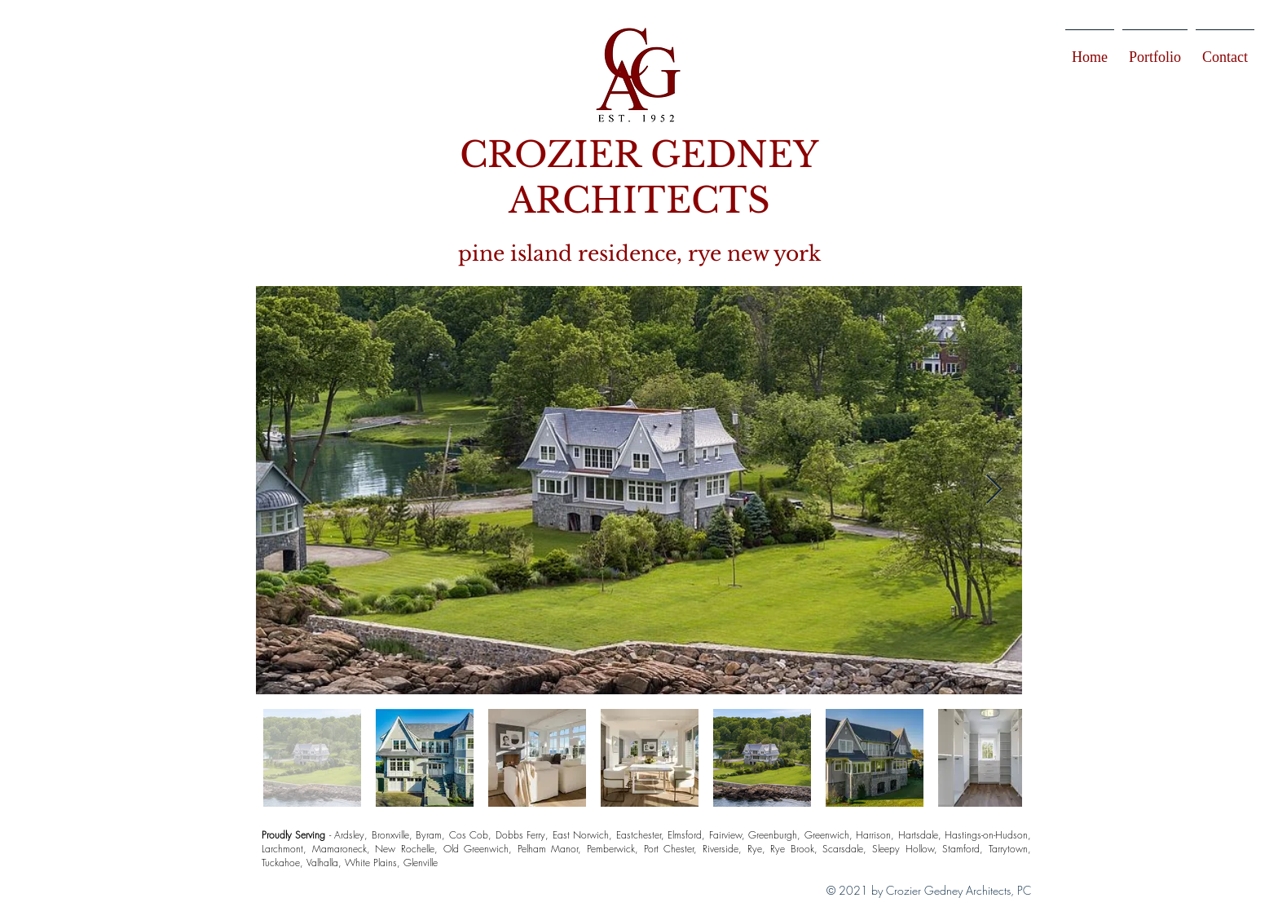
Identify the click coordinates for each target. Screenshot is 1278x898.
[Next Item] (994, 490)
